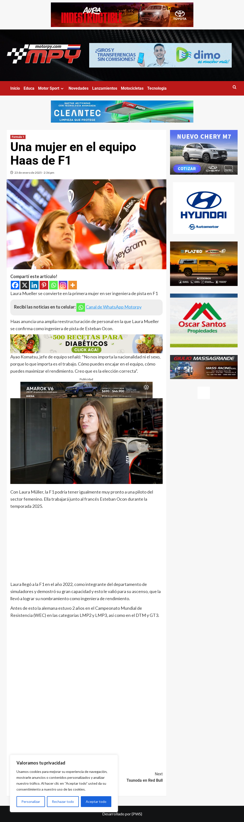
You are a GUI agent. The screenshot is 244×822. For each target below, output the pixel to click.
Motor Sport (51, 88)
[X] (24, 285)
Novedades (78, 88)
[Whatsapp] (53, 285)
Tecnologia (157, 88)
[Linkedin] (34, 285)
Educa (29, 88)
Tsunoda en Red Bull (124, 777)
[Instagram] (63, 285)
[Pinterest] (44, 285)
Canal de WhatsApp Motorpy (114, 307)
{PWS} (137, 813)
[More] (72, 285)
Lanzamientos (104, 88)
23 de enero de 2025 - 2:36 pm (34, 172)
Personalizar (30, 801)
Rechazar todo (63, 801)
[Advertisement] (86, 546)
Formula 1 (18, 137)
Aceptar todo (96, 801)
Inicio (15, 88)
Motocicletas (132, 88)
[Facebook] (15, 285)
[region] (64, 783)
